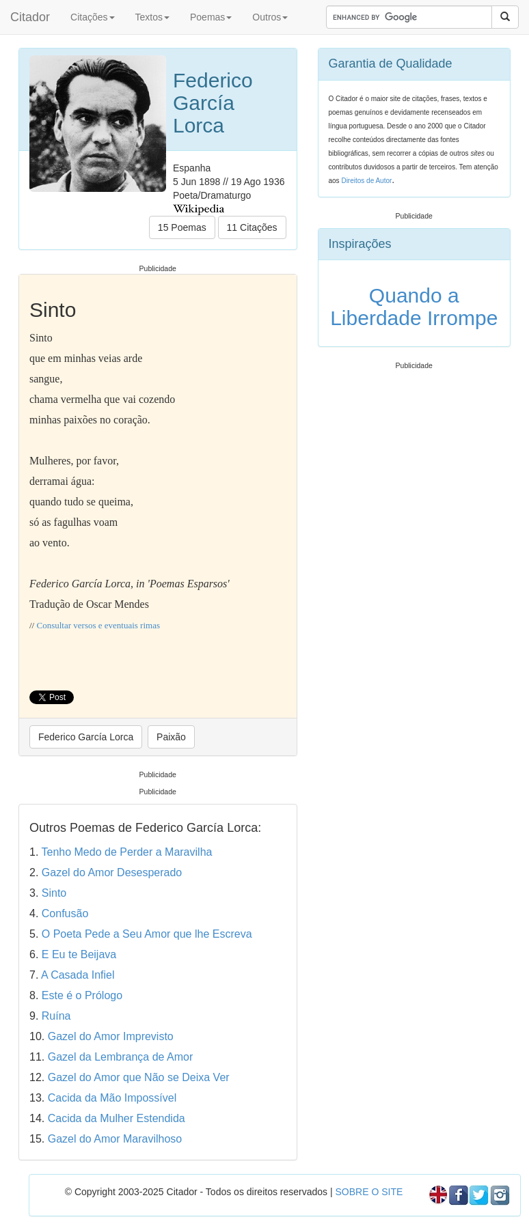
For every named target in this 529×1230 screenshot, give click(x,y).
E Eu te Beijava (79, 954)
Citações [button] (92, 17)
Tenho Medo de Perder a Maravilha (127, 852)
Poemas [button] (211, 17)
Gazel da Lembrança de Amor (120, 1057)
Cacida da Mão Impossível (112, 1098)
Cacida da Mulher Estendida (116, 1118)
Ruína (56, 1016)
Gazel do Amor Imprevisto (111, 1036)
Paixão (171, 736)
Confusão (65, 913)
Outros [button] (270, 17)
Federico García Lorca (85, 736)
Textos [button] (152, 17)
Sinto (54, 893)
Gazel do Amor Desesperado (112, 872)
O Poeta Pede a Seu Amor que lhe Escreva (147, 934)
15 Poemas (182, 227)
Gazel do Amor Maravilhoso (115, 1139)
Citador (30, 17)
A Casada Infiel (78, 975)
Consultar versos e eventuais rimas (98, 625)
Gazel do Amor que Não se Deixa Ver (139, 1077)
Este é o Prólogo (82, 995)
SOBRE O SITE (369, 1191)
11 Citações (252, 227)
